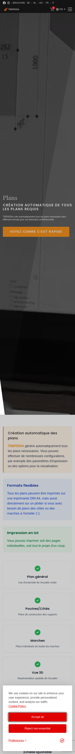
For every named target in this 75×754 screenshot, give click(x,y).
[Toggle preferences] (18, 740)
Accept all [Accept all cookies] (37, 716)
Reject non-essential (37, 728)
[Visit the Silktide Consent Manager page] (62, 740)
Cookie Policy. (17, 706)
